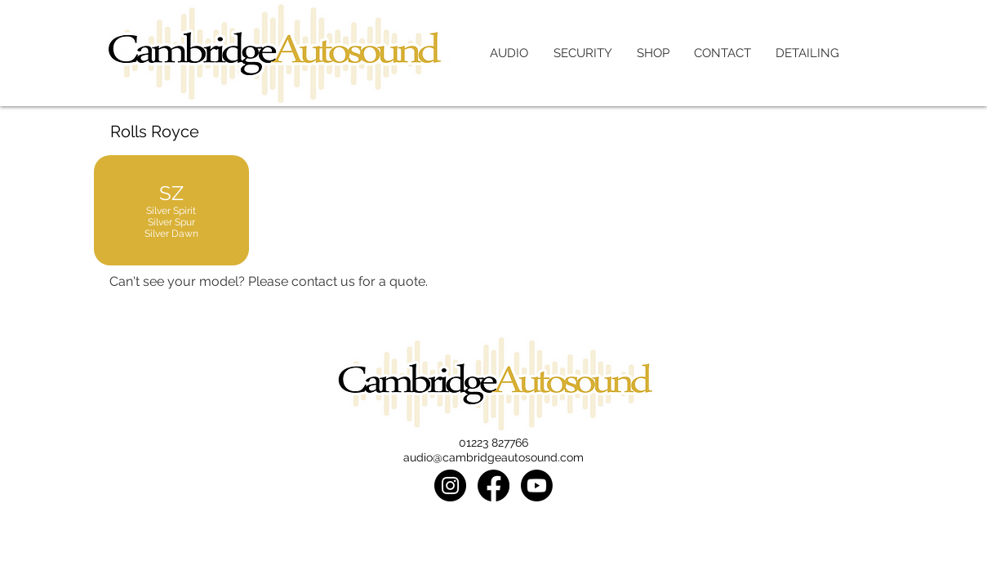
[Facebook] (493, 485)
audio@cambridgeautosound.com (493, 457)
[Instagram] (450, 485)
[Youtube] (537, 485)
